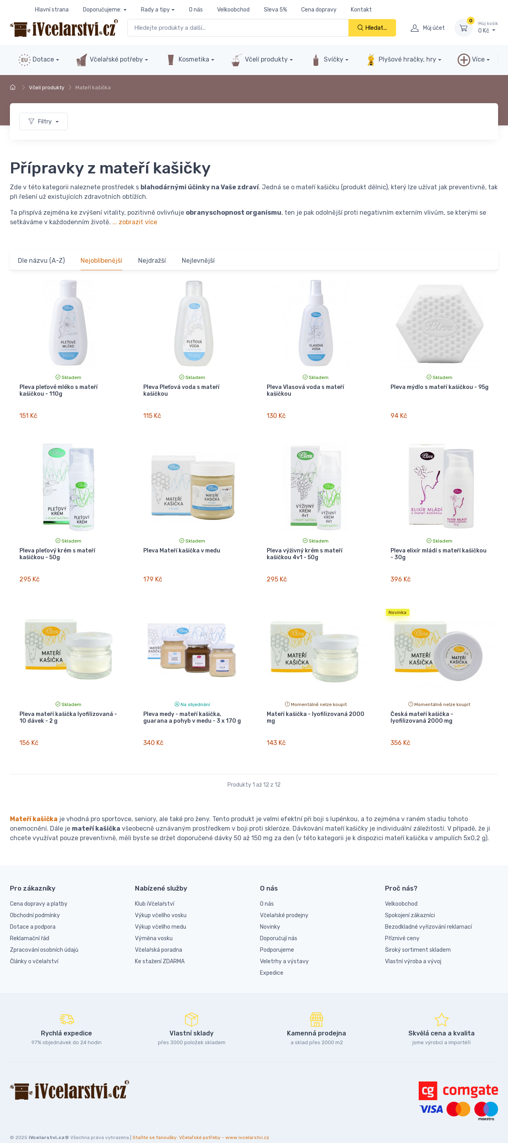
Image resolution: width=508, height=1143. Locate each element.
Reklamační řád (29, 924)
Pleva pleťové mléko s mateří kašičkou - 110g (58, 390)
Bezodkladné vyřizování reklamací (428, 912)
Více (471, 60)
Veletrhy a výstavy (284, 947)
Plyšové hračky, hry (400, 60)
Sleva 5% (275, 9)
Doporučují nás (278, 924)
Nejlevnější (198, 260)
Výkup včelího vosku (161, 901)
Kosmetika (186, 60)
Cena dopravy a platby (38, 889)
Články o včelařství (34, 947)
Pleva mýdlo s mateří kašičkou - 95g (440, 387)
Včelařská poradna (158, 935)
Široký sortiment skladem (418, 935)
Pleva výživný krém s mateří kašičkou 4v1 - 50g (305, 549)
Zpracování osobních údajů (44, 935)
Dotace (36, 60)
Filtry (41, 121)
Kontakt (361, 9)
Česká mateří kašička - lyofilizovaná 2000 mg (422, 708)
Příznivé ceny (402, 924)
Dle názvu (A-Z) (41, 260)
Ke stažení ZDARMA (160, 947)
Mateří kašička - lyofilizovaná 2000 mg (315, 708)
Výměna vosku (154, 924)
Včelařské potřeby (109, 60)
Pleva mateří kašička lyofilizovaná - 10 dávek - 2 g (68, 708)
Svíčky (326, 60)
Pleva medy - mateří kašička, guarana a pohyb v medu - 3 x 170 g (192, 708)
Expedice (271, 958)
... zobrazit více (134, 222)
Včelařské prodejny (284, 901)
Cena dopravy (319, 9)
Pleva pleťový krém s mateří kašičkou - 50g (57, 549)
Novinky (270, 912)
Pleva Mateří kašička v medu (181, 546)
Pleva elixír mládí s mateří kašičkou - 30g (439, 549)
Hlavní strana (52, 9)
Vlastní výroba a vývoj (413, 947)
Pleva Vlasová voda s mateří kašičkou (305, 390)
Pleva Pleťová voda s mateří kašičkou (181, 390)
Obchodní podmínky (35, 901)
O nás (196, 9)
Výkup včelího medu (160, 912)
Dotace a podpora (33, 912)
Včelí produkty (259, 60)
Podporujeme (277, 935)
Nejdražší (152, 260)
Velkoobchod (233, 9)
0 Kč (488, 27)
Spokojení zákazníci (410, 901)
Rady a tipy (155, 9)
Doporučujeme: (102, 9)
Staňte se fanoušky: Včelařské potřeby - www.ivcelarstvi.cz (201, 1123)
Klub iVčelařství (154, 889)
